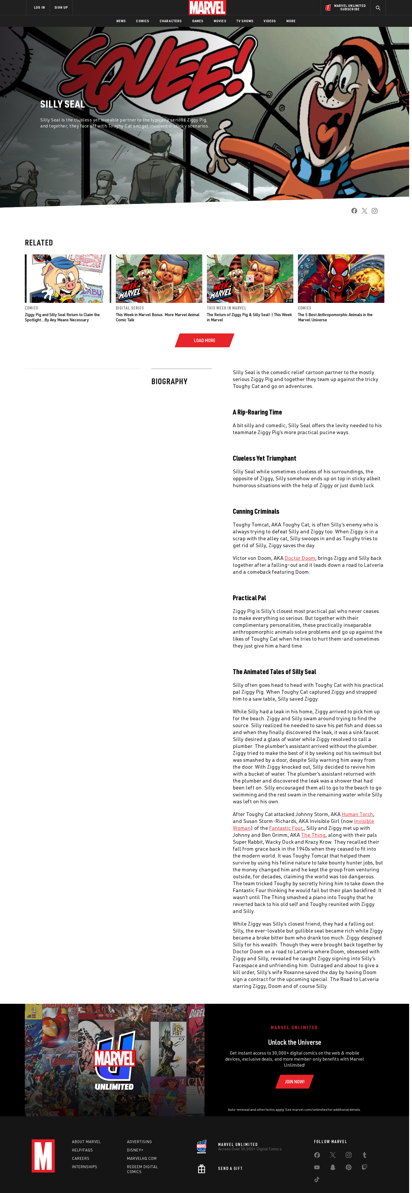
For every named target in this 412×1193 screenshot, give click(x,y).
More (291, 21)
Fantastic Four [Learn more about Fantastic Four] (159, 828)
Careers (81, 1158)
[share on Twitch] (364, 1168)
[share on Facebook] (352, 212)
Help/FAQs (82, 1150)
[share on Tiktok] (317, 1180)
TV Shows (245, 21)
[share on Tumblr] (364, 1156)
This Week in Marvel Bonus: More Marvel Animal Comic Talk (157, 317)
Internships (84, 1166)
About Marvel (86, 1141)
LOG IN (39, 7)
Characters (171, 21)
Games (197, 21)
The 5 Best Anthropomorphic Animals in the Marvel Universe (335, 317)
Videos (270, 21)
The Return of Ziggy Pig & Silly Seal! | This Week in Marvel (249, 317)
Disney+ (135, 1150)
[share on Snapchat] (333, 1168)
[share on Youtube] (317, 1168)
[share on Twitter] (362, 212)
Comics (142, 21)
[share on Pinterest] (348, 1168)
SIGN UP (61, 7)
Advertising (139, 1141)
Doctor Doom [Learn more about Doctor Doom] (173, 558)
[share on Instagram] (372, 212)
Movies (220, 21)
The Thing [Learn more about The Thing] (187, 835)
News (121, 21)
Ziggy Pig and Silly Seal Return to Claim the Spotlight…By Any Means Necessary (62, 317)
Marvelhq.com (142, 1158)
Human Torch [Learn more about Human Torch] (231, 814)
